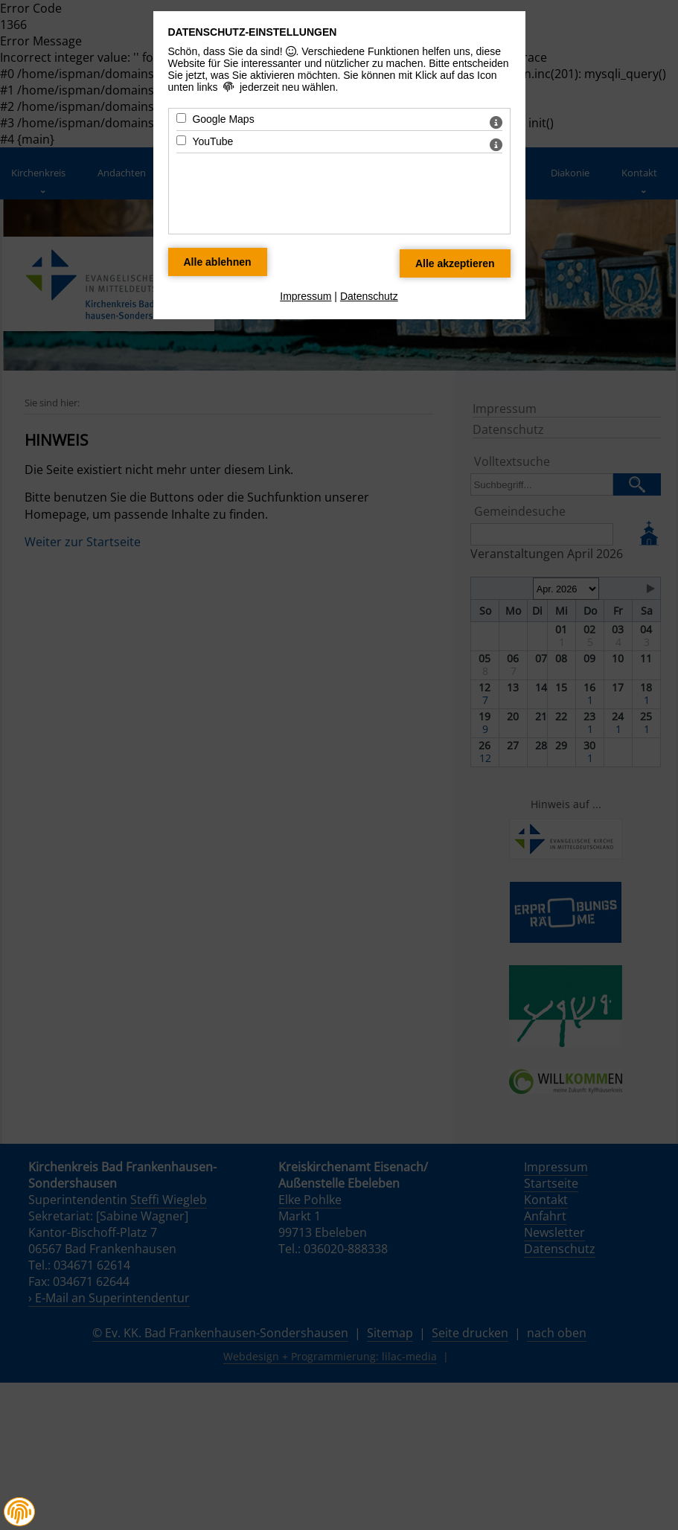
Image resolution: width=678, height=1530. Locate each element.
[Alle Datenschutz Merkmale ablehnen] (217, 262)
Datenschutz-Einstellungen (252, 32)
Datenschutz (369, 296)
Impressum (305, 296)
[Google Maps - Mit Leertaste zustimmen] (181, 118)
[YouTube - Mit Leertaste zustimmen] (181, 140)
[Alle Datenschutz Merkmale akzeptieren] (455, 263)
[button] (19, 1512)
